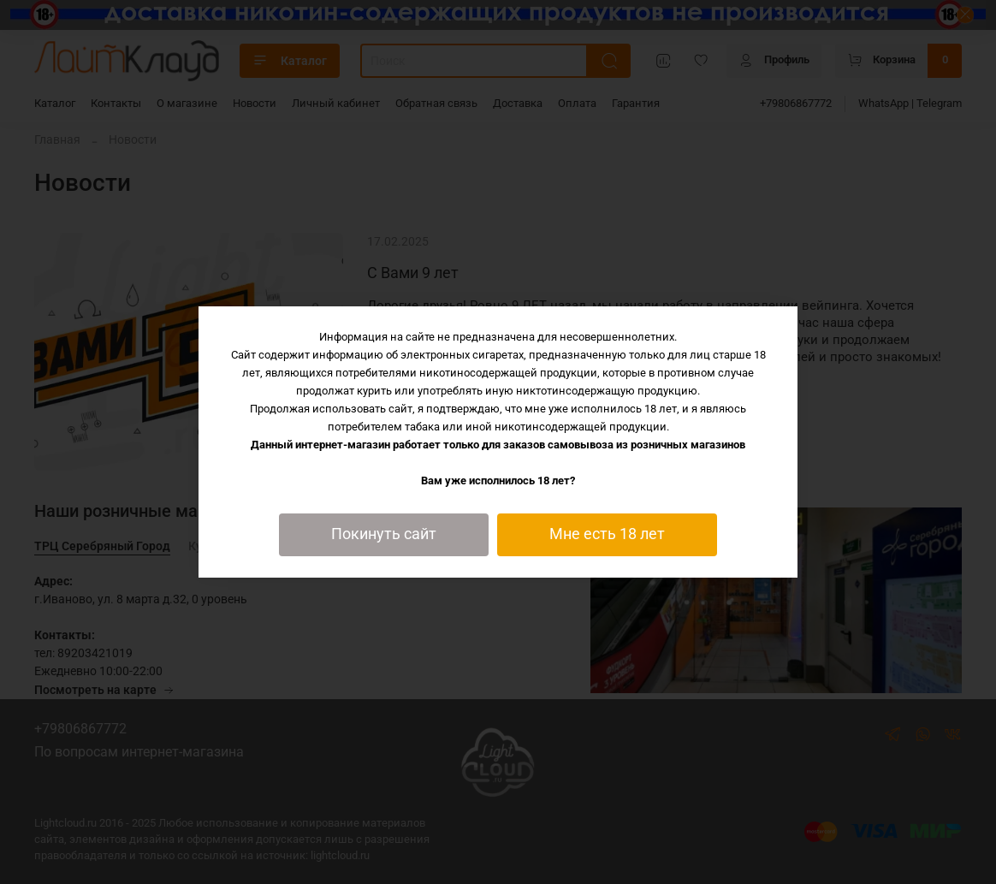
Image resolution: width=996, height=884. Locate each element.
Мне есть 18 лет (607, 534)
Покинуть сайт (383, 534)
